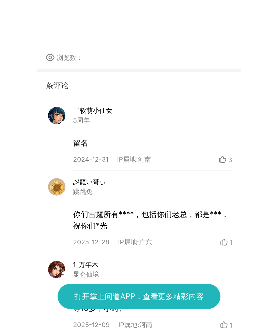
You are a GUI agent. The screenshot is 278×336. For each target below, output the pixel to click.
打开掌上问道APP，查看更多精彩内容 (138, 296)
